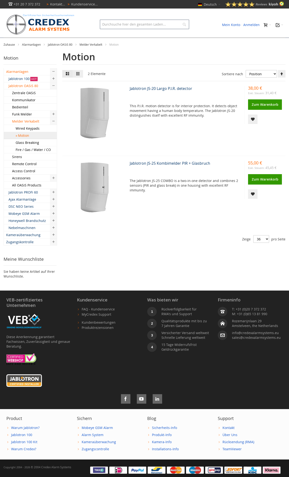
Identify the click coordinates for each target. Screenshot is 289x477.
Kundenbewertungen (99, 333)
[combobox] (144, 24)
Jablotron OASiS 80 (60, 55)
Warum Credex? (23, 459)
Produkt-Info (162, 445)
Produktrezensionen (98, 338)
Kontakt (228, 438)
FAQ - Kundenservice (98, 320)
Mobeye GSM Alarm (97, 438)
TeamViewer (232, 459)
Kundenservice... (82, 4)
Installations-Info (165, 459)
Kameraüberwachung (99, 452)
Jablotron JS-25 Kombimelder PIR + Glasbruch (170, 174)
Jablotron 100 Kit (24, 452)
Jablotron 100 (21, 445)
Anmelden (251, 24)
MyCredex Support (96, 325)
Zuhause (10, 55)
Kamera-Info (162, 452)
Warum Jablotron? (25, 438)
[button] (253, 130)
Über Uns (229, 445)
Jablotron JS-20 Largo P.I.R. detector (161, 99)
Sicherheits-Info (164, 438)
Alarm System (92, 445)
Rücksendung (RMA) (238, 452)
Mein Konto (231, 24)
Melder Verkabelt (91, 55)
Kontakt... (55, 4)
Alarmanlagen (31, 55)
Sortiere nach (232, 84)
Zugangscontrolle (95, 459)
